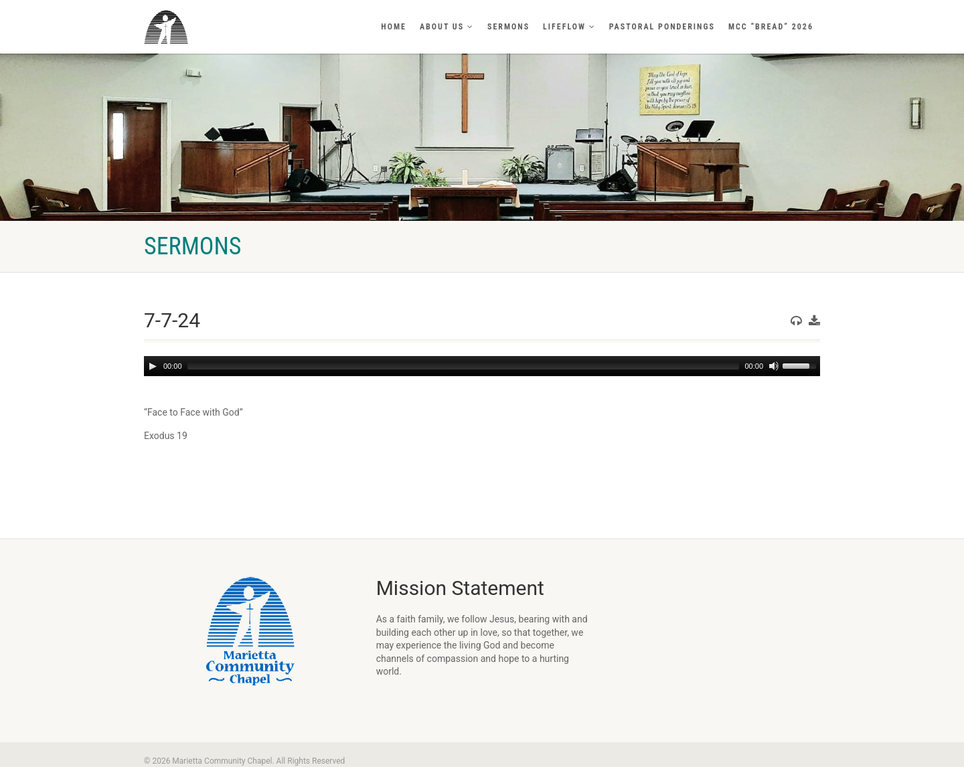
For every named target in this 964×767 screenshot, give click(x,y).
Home (393, 26)
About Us (447, 26)
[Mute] (774, 366)
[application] (482, 366)
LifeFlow (569, 26)
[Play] (152, 366)
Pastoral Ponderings (662, 26)
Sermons (508, 26)
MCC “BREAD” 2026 (770, 26)
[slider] (463, 366)
